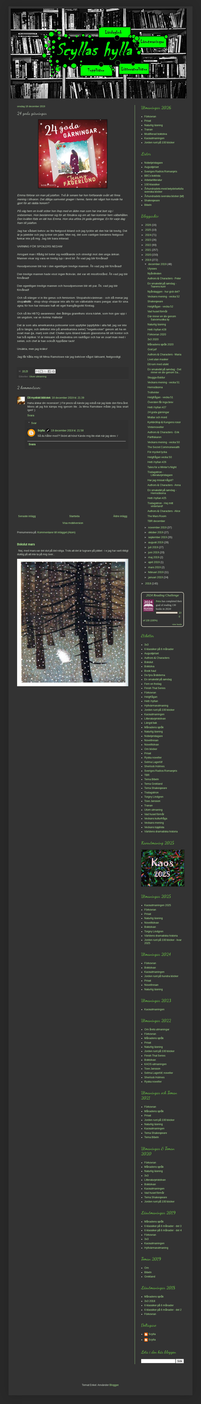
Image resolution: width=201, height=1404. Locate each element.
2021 (148, 249)
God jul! (152, 349)
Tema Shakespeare (155, 788)
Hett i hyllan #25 (157, 498)
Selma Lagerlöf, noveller (158, 1072)
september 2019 (158, 537)
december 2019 (157, 264)
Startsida (74, 516)
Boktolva (149, 666)
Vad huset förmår (157, 311)
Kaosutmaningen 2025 (157, 905)
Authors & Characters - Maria (164, 354)
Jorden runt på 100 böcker (159, 142)
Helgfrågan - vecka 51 (160, 397)
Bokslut (148, 662)
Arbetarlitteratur (153, 180)
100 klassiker (152, 184)
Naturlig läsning (153, 125)
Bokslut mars (26, 544)
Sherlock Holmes (154, 766)
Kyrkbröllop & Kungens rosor (164, 422)
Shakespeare (152, 200)
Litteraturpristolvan (155, 718)
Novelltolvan (151, 744)
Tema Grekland (153, 783)
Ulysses (152, 268)
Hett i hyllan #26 (157, 462)
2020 (148, 254)
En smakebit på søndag (158, 679)
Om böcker (150, 749)
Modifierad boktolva (155, 134)
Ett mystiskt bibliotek (38, 397)
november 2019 (157, 527)
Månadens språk (154, 727)
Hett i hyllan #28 (157, 329)
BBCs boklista (152, 175)
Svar (34, 423)
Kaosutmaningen (154, 138)
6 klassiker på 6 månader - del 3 (163, 1226)
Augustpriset (151, 167)
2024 (148, 235)
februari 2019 (156, 572)
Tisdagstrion (151, 792)
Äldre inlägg (120, 516)
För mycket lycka (157, 452)
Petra (158, 601)
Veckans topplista (154, 827)
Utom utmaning (37, 376)
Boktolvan (150, 926)
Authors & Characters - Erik (163, 432)
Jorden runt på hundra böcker (161, 976)
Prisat (147, 120)
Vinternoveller (156, 427)
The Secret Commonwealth (164, 447)
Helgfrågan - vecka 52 (160, 306)
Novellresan (151, 740)
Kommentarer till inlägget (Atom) (56, 532)
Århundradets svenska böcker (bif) (164, 196)
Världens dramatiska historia (161, 831)
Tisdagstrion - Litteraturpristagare (160, 474)
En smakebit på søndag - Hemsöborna (162, 492)
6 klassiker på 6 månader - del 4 (163, 1230)
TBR (146, 775)
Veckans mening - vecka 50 (164, 442)
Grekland (149, 1276)
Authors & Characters (156, 657)
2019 (148, 259)
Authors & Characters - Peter (164, 278)
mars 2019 (154, 567)
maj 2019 (154, 557)
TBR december (156, 521)
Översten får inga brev (160, 402)
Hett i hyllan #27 (157, 407)
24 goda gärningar (158, 412)
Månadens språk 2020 (160, 344)
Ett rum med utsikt (158, 364)
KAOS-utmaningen (155, 1064)
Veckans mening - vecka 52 (164, 296)
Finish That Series (154, 688)
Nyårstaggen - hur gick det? (164, 291)
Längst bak (150, 722)
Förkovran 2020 (157, 334)
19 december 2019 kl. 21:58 (67, 430)
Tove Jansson (152, 801)
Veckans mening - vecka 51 (164, 382)
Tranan (148, 129)
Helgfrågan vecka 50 (160, 457)
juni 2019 (154, 552)
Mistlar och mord (157, 417)
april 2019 (154, 562)
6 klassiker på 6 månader (159, 649)
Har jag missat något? (160, 480)
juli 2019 (153, 547)
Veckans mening (154, 822)
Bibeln (148, 204)
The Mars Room (157, 516)
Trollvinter (153, 392)
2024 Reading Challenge (162, 595)
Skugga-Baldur (156, 377)
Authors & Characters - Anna (164, 485)
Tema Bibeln (151, 779)
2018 (148, 583)
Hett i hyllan (151, 701)
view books (177, 624)
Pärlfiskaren (154, 437)
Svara (30, 415)
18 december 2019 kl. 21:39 (68, 397)
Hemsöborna (155, 387)
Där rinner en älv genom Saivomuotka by (162, 318)
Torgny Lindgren (153, 796)
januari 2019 (156, 577)
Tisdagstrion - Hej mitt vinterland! (160, 505)
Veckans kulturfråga (155, 818)
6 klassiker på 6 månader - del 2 (163, 1309)
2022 (148, 245)
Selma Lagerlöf (153, 762)
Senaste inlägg (27, 516)
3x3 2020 (153, 339)
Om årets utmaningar (156, 1029)
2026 (148, 224)
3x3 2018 (149, 1301)
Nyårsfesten (154, 273)
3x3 (146, 644)
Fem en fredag (152, 683)
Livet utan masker (158, 359)
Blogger (113, 1385)
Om (146, 1267)
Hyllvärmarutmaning (156, 705)
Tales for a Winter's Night (162, 467)
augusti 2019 (156, 542)
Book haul (150, 670)
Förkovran (150, 116)
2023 (148, 239)
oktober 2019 (156, 532)
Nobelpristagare (153, 162)
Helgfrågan (150, 696)
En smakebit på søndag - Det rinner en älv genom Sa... (164, 371)
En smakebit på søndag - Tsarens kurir (162, 285)
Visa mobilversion (72, 523)
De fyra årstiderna (154, 675)
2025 (148, 229)
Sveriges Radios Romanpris (160, 171)
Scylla (41, 430)
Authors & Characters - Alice (164, 511)
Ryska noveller (153, 757)
